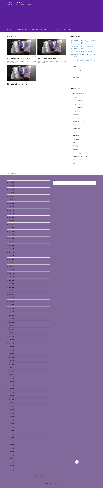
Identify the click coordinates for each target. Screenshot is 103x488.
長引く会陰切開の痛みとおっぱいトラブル (19, 58)
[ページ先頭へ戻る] (77, 462)
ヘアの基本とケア (77, 114)
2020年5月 (11, 350)
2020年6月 (11, 346)
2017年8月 (11, 430)
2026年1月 (11, 192)
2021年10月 (11, 294)
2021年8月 (11, 301)
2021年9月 (11, 297)
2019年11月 (11, 371)
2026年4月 (11, 182)
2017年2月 (11, 441)
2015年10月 (11, 462)
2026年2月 (11, 189)
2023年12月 (11, 241)
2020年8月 (11, 339)
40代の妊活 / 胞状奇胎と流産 (35, 29)
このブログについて (77, 70)
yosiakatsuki (51, 486)
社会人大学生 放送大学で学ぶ (80, 146)
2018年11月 (11, 406)
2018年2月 (11, 423)
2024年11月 (11, 224)
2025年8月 (11, 206)
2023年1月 (11, 259)
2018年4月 (11, 416)
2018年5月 (11, 413)
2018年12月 (11, 402)
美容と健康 (75, 149)
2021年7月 (11, 304)
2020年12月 (11, 325)
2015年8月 (11, 469)
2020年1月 (11, 364)
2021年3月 (11, 318)
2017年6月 (11, 434)
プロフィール (76, 74)
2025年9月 (11, 203)
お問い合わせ (76, 77)
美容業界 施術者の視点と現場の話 (81, 156)
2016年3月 (11, 451)
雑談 (74, 163)
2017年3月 (11, 437)
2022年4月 (11, 283)
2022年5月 (11, 280)
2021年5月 (11, 311)
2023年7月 (11, 252)
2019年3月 (11, 392)
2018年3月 (11, 420)
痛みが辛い (13, 173)
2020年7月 (11, 343)
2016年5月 (11, 448)
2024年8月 (11, 231)
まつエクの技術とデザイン (79, 118)
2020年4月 (11, 353)
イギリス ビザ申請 (77, 100)
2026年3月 (11, 185)
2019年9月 (11, 378)
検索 (54, 180)
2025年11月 (11, 196)
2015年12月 (11, 458)
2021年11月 (11, 290)
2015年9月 (11, 465)
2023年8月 (11, 248)
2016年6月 (11, 444)
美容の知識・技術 (77, 153)
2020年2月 (11, 360)
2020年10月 (11, 332)
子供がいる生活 (61, 29)
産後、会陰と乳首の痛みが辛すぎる (17, 84)
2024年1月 (11, 238)
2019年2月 (11, 395)
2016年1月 (11, 455)
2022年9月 (11, 269)
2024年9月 (11, 227)
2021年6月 (11, 308)
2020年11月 (11, 329)
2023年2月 (11, 255)
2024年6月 (11, 234)
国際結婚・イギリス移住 (50, 29)
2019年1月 (11, 399)
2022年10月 (11, 266)
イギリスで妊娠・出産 (78, 104)
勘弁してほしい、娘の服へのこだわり (81, 51)
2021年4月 (11, 315)
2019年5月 (11, 388)
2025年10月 (11, 199)
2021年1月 (11, 322)
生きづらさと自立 (11, 29)
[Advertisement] (51, 17)
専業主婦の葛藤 (76, 128)
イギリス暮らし (76, 111)
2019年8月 (11, 381)
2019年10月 (11, 374)
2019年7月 (11, 385)
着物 (74, 142)
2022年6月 (11, 276)
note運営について (70, 29)
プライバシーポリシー (78, 81)
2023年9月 (11, 245)
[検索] (77, 30)
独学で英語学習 (76, 135)
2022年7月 (11, 273)
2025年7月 (11, 210)
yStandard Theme (44, 486)
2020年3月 (11, 357)
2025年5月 (11, 217)
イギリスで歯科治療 (77, 107)
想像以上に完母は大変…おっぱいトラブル (49, 58)
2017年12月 (11, 427)
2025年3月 (11, 220)
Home (8, 173)
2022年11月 (11, 262)
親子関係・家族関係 (22, 29)
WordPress (60, 486)
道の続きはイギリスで (16, 2)
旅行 (74, 132)
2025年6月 (11, 213)
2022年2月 (11, 287)
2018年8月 (11, 409)
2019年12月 (11, 367)
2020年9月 (11, 336)
